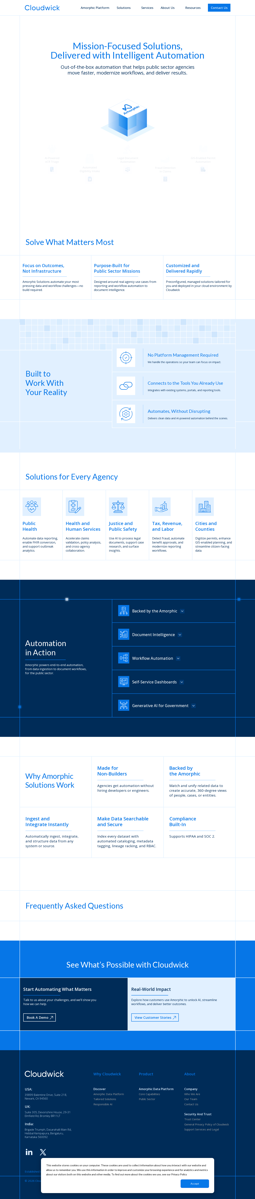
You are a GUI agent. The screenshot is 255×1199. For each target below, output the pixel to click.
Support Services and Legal (201, 1129)
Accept (195, 1183)
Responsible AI (102, 1104)
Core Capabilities (149, 1094)
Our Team (190, 1099)
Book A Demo (40, 1017)
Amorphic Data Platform (108, 1094)
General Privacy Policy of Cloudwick (206, 1124)
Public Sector (147, 1099)
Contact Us (219, 8)
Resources (193, 8)
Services (147, 8)
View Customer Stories (155, 1017)
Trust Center (192, 1119)
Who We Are (192, 1094)
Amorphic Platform (95, 8)
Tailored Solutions (104, 1099)
